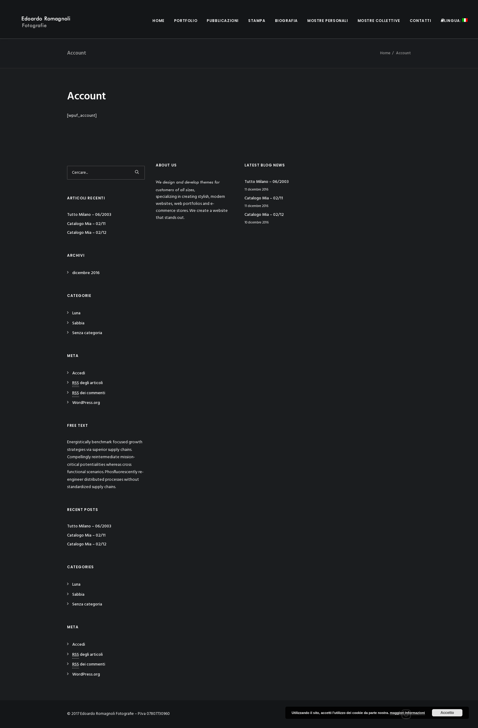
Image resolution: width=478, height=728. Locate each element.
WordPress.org (86, 402)
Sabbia (78, 323)
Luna (76, 313)
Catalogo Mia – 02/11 (86, 223)
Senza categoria (87, 333)
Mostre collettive (379, 20)
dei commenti (88, 393)
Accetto (447, 713)
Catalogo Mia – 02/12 (86, 232)
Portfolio (185, 20)
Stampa (257, 20)
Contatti (420, 20)
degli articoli (87, 383)
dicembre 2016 (86, 273)
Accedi (78, 373)
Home (158, 20)
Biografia (286, 20)
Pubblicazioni (223, 20)
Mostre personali (327, 20)
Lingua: (454, 20)
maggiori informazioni (407, 713)
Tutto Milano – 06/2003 (89, 214)
